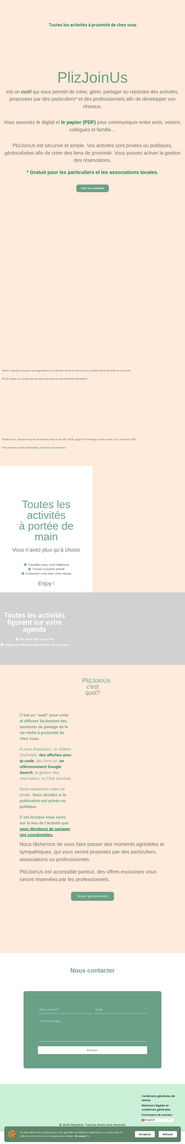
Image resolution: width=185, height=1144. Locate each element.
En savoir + (82, 1136)
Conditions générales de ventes (158, 1098)
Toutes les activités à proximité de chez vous (93, 24)
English (148, 1120)
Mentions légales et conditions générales (156, 1107)
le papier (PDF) (78, 122)
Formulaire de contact (157, 1115)
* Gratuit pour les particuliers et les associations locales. (92, 172)
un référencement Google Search (42, 766)
